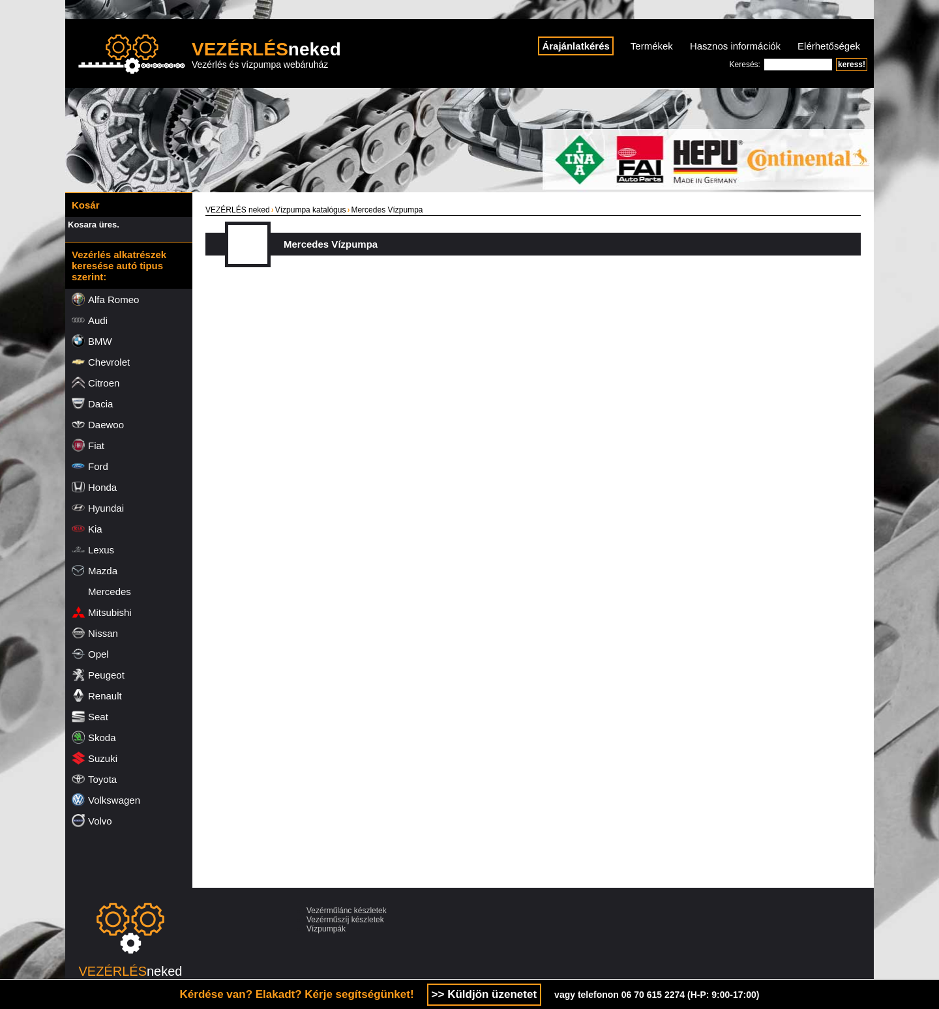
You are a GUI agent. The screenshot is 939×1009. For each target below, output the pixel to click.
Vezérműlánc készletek (346, 910)
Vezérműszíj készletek (345, 919)
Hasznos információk (735, 45)
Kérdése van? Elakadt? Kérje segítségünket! (297, 994)
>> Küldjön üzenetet (484, 994)
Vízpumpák (326, 928)
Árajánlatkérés (575, 45)
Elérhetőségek (828, 45)
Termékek (652, 45)
